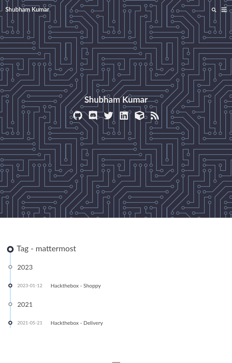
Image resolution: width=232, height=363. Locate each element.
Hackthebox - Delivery (77, 323)
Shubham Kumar (27, 9)
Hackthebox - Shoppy (76, 286)
